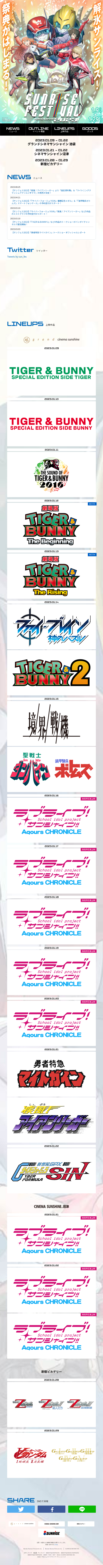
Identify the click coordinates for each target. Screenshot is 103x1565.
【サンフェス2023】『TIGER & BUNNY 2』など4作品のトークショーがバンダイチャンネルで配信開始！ (51, 223)
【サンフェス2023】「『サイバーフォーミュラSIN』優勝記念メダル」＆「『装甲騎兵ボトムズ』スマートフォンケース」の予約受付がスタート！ (51, 202)
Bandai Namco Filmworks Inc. (32, 1549)
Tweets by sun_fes (17, 256)
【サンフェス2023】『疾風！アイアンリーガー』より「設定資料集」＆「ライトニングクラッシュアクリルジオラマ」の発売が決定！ (51, 191)
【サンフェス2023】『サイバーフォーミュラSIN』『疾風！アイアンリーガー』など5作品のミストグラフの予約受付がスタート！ (51, 212)
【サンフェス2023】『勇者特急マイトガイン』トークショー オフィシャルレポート (49, 232)
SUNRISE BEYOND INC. (72, 1549)
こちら (56, 1545)
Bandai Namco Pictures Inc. (53, 1549)
